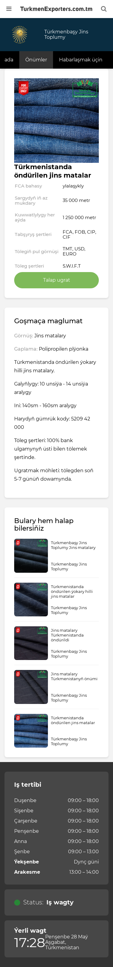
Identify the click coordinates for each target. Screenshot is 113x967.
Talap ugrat (56, 280)
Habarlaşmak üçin (80, 60)
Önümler (36, 60)
